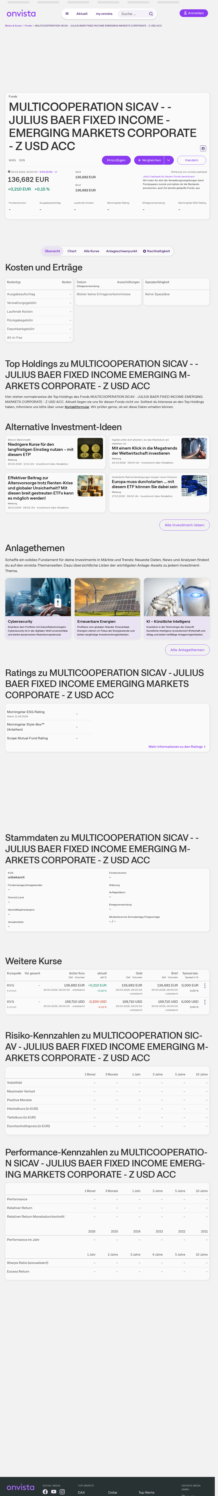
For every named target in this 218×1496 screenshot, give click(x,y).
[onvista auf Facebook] (45, 1492)
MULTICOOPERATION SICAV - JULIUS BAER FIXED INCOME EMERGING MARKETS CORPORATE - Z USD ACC (98, 25)
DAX (81, 1492)
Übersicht (52, 251)
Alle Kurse (91, 251)
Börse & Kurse (13, 25)
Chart (72, 251)
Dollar (112, 1492)
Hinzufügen (116, 160)
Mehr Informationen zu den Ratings (177, 746)
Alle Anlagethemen (187, 649)
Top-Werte (147, 1492)
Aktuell (81, 13)
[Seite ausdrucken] (203, 148)
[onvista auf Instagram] (62, 1492)
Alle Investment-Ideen (184, 524)
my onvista (104, 13)
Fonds (28, 25)
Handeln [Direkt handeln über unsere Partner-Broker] (191, 160)
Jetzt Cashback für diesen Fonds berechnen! (169, 176)
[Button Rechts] (169, 160)
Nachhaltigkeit (156, 251)
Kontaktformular (77, 407)
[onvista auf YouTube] (53, 1492)
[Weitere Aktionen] (205, 986)
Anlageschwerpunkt (121, 251)
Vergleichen (149, 160)
